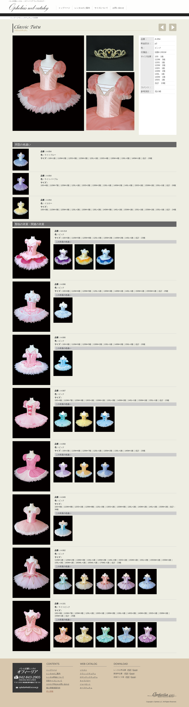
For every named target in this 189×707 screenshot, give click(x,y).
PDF (129, 670)
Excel (135, 670)
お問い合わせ (118, 8)
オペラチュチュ (86, 688)
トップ (12, 18)
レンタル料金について (55, 677)
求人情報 (49, 691)
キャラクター (85, 681)
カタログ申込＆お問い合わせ (57, 684)
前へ (162, 27)
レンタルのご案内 (82, 8)
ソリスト (83, 670)
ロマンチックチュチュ (89, 677)
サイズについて (101, 8)
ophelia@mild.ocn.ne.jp (29, 688)
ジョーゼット (85, 684)
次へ (172, 27)
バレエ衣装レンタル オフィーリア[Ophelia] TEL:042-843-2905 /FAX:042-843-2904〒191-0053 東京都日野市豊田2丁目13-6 (29, 673)
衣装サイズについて (54, 681)
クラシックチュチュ (24, 18)
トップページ (64, 8)
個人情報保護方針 (53, 688)
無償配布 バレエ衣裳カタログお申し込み (160, 7)
